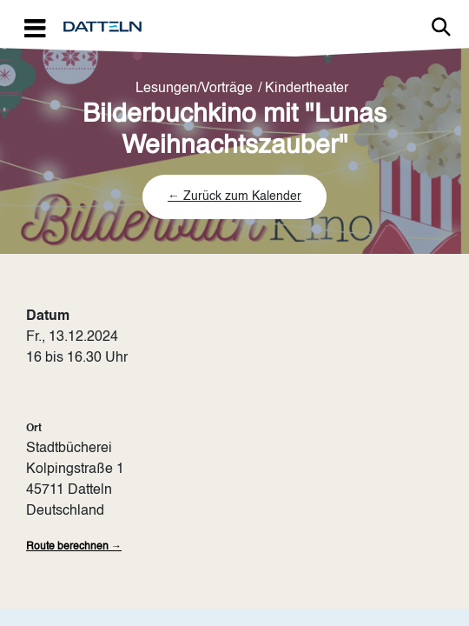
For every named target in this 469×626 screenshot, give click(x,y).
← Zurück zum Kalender (234, 196)
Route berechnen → (74, 547)
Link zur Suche (441, 27)
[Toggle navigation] (34, 27)
